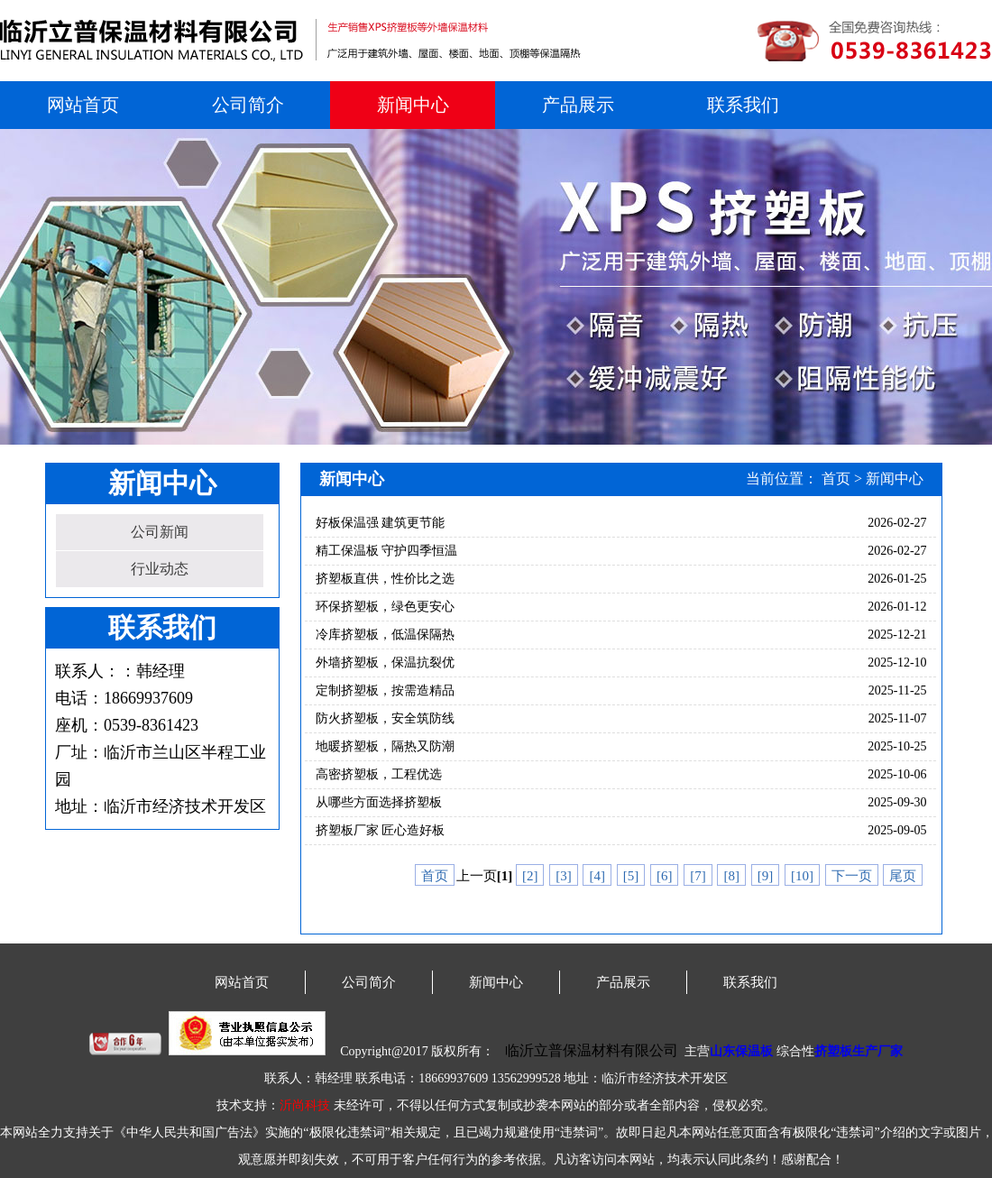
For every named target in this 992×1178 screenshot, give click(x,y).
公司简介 (248, 105)
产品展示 (578, 105)
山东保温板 (741, 1051)
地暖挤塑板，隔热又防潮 (385, 746)
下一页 (851, 876)
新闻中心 (413, 105)
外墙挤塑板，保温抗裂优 (385, 662)
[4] (597, 876)
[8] (731, 876)
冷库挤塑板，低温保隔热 (385, 634)
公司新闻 (159, 531)
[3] (564, 876)
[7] (698, 876)
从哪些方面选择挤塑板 (379, 802)
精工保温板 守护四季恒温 (387, 550)
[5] (631, 876)
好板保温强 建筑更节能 (380, 522)
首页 (836, 478)
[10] (802, 876)
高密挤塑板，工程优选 (379, 774)
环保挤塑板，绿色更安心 (385, 606)
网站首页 (83, 105)
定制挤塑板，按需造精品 (385, 690)
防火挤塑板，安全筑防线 (385, 718)
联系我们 (743, 105)
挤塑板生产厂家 (858, 1051)
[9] (766, 876)
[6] (665, 876)
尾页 (902, 876)
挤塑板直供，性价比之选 (385, 578)
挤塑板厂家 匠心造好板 (380, 830)
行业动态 (159, 568)
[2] (530, 876)
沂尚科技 (305, 1105)
